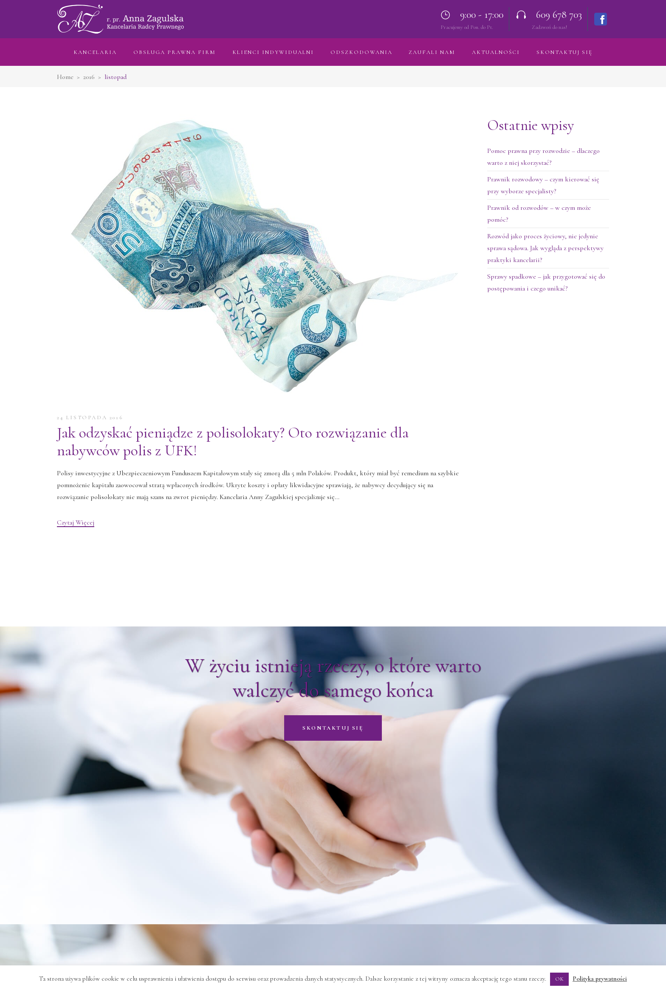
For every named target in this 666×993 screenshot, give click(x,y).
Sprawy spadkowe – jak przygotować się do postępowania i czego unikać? (546, 282)
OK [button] (559, 979)
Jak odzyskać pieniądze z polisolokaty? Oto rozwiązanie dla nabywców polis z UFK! (233, 441)
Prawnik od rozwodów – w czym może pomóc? (539, 213)
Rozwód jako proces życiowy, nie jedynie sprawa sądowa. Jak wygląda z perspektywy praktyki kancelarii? (545, 248)
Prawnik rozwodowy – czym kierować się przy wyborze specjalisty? (543, 185)
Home (65, 77)
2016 (89, 77)
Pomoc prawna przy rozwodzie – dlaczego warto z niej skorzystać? (543, 157)
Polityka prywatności (600, 978)
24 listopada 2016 (90, 417)
